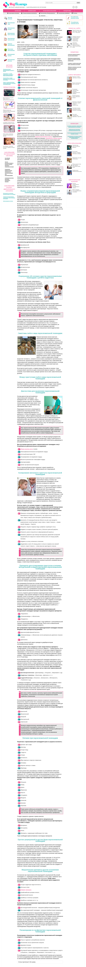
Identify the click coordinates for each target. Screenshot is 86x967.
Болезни (18, 11)
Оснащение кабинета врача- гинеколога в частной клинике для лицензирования (9, 172)
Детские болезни (8, 17)
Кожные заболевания (9, 44)
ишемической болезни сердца (43, 136)
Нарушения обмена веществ (47, 13)
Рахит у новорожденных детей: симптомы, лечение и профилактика (9, 83)
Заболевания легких (9, 28)
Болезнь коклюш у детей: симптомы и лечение (76, 96)
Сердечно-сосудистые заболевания (30, 16)
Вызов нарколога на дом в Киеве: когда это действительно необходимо (8, 98)
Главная (19, 16)
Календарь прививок (63, 13)
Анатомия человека (13, 13)
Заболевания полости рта (9, 39)
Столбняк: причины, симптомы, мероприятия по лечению (74, 126)
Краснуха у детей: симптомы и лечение (76, 77)
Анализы (42, 16)
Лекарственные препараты (29, 13)
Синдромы (67, 11)
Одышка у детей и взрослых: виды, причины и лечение (74, 64)
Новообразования (49, 11)
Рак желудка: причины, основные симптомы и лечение (76, 152)
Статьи (74, 13)
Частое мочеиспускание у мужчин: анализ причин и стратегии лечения (9, 164)
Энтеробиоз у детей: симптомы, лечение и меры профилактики (8, 74)
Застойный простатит (7, 158)
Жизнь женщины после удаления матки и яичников (76, 190)
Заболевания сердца (9, 54)
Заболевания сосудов (9, 60)
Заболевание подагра (8, 201)
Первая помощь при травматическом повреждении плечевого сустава (9, 111)
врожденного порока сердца (53, 138)
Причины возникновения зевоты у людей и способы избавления (74, 59)
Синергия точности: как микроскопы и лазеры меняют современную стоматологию (76, 38)
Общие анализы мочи (27, 449)
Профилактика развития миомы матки (77, 171)
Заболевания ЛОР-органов (9, 33)
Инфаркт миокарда (26, 890)
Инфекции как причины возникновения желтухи (74, 130)
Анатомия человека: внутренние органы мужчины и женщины (76, 109)
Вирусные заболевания (9, 49)
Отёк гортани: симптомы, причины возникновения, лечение (8, 135)
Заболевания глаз (9, 23)
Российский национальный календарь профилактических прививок (76, 91)
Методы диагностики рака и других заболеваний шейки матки (76, 166)
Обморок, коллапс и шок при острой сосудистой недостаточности (74, 68)
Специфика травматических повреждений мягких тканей (8, 123)
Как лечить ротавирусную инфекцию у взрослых (76, 115)
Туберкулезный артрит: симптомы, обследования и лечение (9, 197)
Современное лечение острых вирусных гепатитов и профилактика (74, 137)
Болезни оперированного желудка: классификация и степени (75, 185)
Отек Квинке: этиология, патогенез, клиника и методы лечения (9, 147)
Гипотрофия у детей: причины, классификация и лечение (9, 78)
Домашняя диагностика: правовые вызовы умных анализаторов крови (76, 45)
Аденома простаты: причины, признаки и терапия (9, 179)
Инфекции (32, 11)
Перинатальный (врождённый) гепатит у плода (8, 70)
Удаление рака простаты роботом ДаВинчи (76, 146)
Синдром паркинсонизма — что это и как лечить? (74, 55)
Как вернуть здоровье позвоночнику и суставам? (9, 194)
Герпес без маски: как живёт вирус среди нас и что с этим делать (77, 31)
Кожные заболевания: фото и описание (76, 83)
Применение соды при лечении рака (76, 158)
